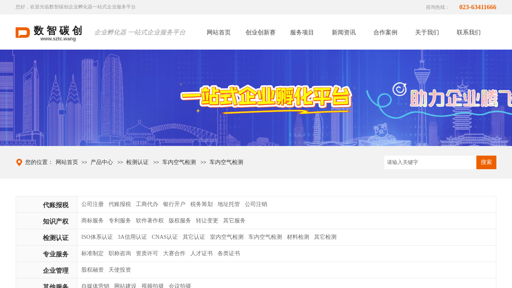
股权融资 (92, 270)
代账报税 (56, 205)
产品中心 (102, 162)
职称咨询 (120, 253)
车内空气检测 (179, 162)
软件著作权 (150, 221)
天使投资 (120, 270)
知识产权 (56, 221)
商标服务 (92, 221)
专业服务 (56, 254)
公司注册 (92, 204)
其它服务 (234, 221)
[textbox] (430, 162)
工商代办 (147, 204)
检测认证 (137, 162)
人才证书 (201, 253)
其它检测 (325, 237)
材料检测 (298, 237)
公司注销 (256, 204)
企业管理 (56, 270)
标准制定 (92, 253)
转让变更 (207, 221)
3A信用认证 (132, 237)
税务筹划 (201, 204)
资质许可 (147, 253)
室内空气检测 (227, 237)
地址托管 (229, 204)
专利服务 (120, 221)
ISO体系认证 (97, 237)
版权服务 (180, 221)
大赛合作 (174, 253)
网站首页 (67, 162)
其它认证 (194, 237)
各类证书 (229, 253)
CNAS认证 (165, 237)
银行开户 (174, 204)
